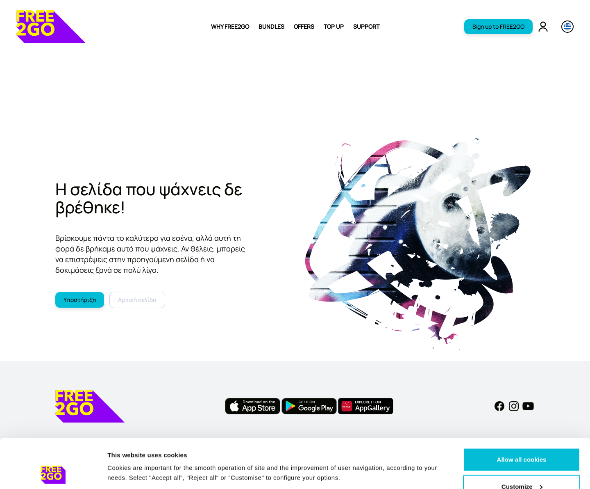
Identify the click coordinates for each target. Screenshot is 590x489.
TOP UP (334, 26)
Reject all (521, 467)
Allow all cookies (522, 413)
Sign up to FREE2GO (498, 26)
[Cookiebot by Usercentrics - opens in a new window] (53, 473)
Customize (522, 440)
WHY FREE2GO (230, 26)
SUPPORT (366, 26)
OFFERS (304, 26)
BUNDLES (271, 26)
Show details (126, 453)
